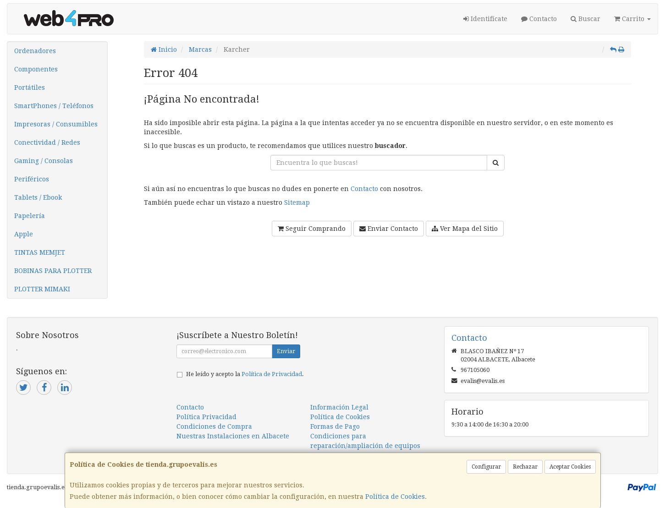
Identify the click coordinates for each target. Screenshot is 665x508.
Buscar (585, 18)
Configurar (486, 467)
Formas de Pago (335, 426)
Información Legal (339, 407)
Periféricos (31, 179)
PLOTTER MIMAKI (42, 289)
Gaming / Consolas (43, 160)
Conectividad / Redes (47, 142)
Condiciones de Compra (214, 426)
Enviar (286, 351)
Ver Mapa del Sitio (465, 228)
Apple (23, 234)
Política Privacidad (206, 417)
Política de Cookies (395, 496)
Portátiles (29, 87)
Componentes (36, 69)
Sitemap (297, 202)
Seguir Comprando (312, 228)
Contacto (539, 18)
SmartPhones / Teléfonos (53, 105)
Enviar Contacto (388, 228)
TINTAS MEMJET (39, 252)
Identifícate (485, 18)
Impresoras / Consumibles (56, 124)
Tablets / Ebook (38, 197)
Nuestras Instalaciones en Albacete (232, 436)
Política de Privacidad (272, 374)
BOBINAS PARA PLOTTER (53, 270)
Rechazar (525, 467)
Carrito (632, 18)
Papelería (29, 215)
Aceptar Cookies (570, 467)
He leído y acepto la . (245, 374)
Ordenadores (35, 51)
